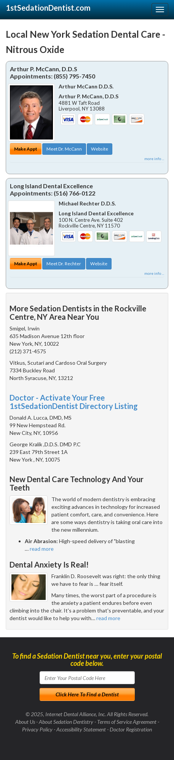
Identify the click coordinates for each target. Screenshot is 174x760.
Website (99, 149)
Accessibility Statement (81, 729)
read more (42, 548)
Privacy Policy (37, 729)
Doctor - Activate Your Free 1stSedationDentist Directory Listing (74, 401)
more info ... (154, 158)
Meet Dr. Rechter (63, 263)
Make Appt (25, 149)
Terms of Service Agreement (126, 721)
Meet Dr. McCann (64, 149)
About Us (25, 721)
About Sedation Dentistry (66, 721)
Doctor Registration (131, 729)
